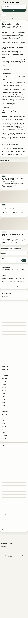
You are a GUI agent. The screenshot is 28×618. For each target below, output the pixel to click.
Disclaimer (10, 556)
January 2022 (4, 399)
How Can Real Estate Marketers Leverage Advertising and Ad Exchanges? (13, 253)
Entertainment (4, 468)
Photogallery (4, 505)
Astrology (3, 447)
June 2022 (4, 384)
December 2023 (5, 330)
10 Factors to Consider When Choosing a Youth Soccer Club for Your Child (12, 179)
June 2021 (4, 420)
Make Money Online (6, 499)
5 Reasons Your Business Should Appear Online (11, 248)
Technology (4, 514)
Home (1, 18)
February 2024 (5, 323)
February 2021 (4, 432)
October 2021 (4, 408)
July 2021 (3, 417)
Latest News (4, 493)
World (3, 529)
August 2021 (4, 414)
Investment (4, 490)
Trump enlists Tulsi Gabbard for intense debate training (13, 278)
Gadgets (3, 477)
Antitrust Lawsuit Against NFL (8, 206)
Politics (3, 508)
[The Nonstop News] (14, 2)
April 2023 (4, 354)
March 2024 (4, 320)
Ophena (12, 51)
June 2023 (4, 348)
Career (3, 456)
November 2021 (5, 405)
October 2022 (4, 372)
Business (3, 453)
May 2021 (3, 423)
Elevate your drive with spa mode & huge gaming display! (13, 286)
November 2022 (5, 369)
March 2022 (4, 393)
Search (14, 10)
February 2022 (5, 396)
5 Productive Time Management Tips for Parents (16, 89)
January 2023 (4, 363)
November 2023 (5, 333)
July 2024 (4, 308)
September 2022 (5, 375)
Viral (2, 520)
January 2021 (4, 435)
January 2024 (4, 327)
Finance (3, 471)
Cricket (3, 462)
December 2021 (5, 402)
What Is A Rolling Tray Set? (11, 141)
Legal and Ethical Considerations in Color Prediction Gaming (13, 235)
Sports (5, 18)
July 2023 (4, 345)
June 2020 (4, 438)
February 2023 (5, 360)
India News (4, 487)
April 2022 (4, 390)
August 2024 (4, 305)
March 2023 (4, 357)
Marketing (4, 502)
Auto (2, 450)
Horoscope (4, 483)
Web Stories (4, 523)
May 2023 (4, 351)
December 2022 (5, 366)
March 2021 (4, 429)
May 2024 (4, 314)
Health (3, 480)
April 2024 (4, 317)
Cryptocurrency (5, 465)
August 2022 (4, 378)
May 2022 (4, 387)
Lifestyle (3, 496)
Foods (3, 474)
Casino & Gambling (5, 459)
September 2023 (5, 339)
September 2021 (5, 411)
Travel (3, 517)
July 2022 (4, 381)
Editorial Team (11, 27)
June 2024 (4, 311)
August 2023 (4, 342)
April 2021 (4, 426)
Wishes (3, 526)
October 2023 (4, 336)
